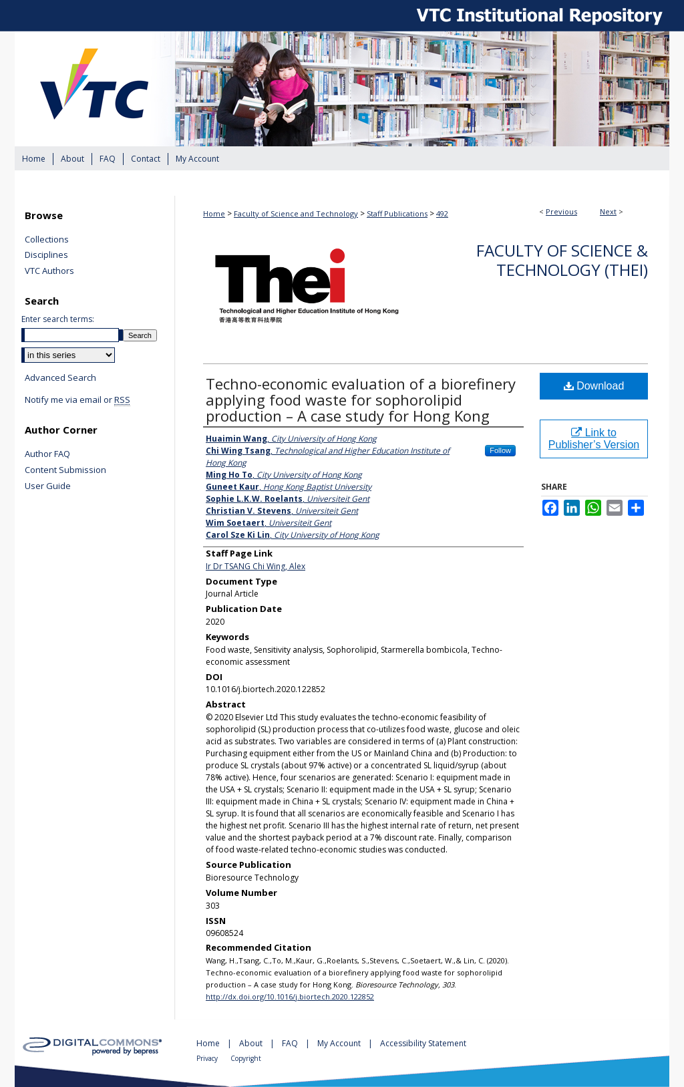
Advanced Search (60, 377)
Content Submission (65, 470)
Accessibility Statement (423, 1043)
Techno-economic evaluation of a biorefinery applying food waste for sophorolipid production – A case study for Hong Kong (361, 399)
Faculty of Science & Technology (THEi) (562, 260)
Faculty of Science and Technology (296, 213)
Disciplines (46, 255)
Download (594, 386)
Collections (47, 240)
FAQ (291, 1043)
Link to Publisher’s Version (593, 438)
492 (442, 213)
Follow (500, 450)
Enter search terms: (57, 319)
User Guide (48, 486)
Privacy (208, 1058)
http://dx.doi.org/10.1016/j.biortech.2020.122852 (290, 996)
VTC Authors (49, 271)
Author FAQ (47, 454)
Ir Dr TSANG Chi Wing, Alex (255, 566)
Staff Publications (397, 213)
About (252, 1043)
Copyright (245, 1058)
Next (608, 211)
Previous (561, 211)
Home (214, 213)
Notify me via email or (77, 400)
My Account (340, 1043)
